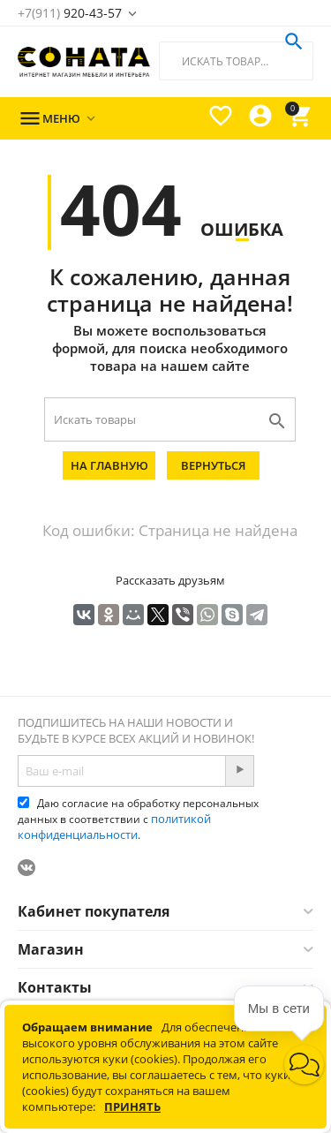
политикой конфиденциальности (114, 826)
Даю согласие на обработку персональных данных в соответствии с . (138, 819)
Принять (132, 1106)
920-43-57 (70, 12)
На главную (109, 465)
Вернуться (213, 465)
